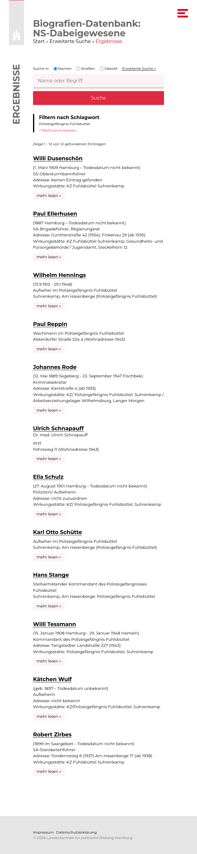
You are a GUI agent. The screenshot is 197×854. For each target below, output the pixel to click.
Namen (62, 68)
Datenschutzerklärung (76, 832)
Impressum (43, 832)
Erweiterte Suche (70, 41)
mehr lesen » (49, 195)
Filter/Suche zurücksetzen (58, 130)
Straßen (85, 68)
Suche (98, 98)
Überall (108, 68)
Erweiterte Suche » (139, 68)
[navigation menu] (182, 13)
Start (39, 41)
